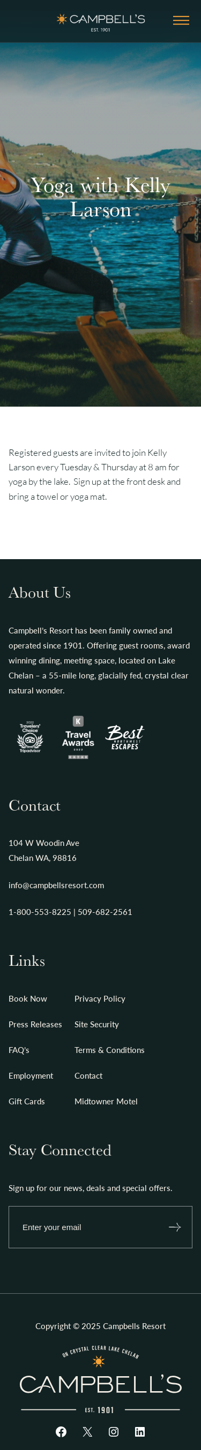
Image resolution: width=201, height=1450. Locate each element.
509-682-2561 (105, 912)
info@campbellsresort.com (56, 885)
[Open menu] (181, 21)
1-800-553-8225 (40, 912)
